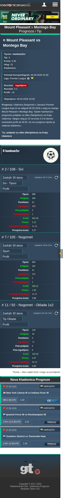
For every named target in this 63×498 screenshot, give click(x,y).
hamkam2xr (19, 54)
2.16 (25, 443)
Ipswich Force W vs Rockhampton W (24, 414)
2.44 (22, 400)
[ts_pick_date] (14, 177)
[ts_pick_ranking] (14, 189)
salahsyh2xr (47, 386)
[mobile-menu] (44, 4)
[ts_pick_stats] (11, 183)
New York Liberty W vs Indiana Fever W (26, 392)
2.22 (27, 422)
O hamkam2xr (11, 150)
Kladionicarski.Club (19, 486)
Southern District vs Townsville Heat (24, 436)
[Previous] (5, 15)
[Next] (55, 15)
